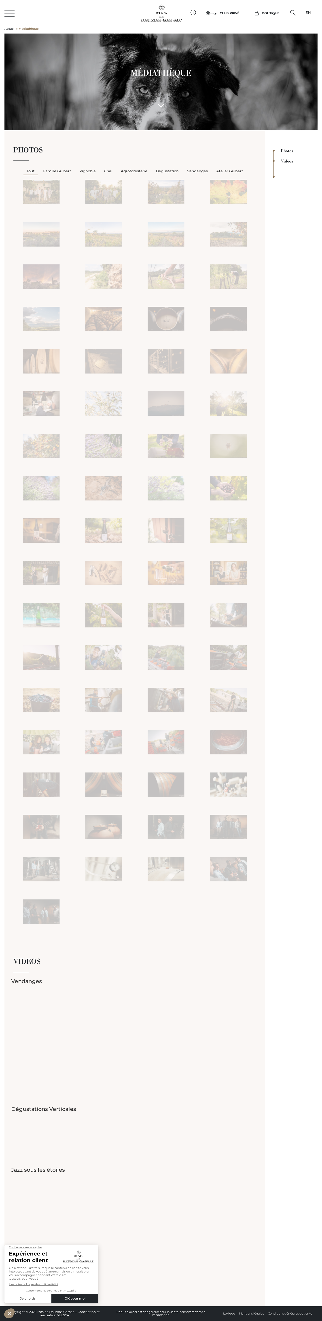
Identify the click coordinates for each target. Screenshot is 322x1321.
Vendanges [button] (197, 171)
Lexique (229, 1313)
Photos (287, 151)
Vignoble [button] (88, 171)
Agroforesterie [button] (134, 171)
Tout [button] (31, 171)
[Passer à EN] (308, 13)
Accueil (9, 28)
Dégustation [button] (167, 171)
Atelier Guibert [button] (229, 171)
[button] (293, 13)
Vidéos (287, 161)
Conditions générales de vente (290, 1313)
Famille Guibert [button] (57, 171)
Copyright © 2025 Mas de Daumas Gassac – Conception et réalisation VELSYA (54, 1313)
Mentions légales (251, 1313)
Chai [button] (108, 171)
